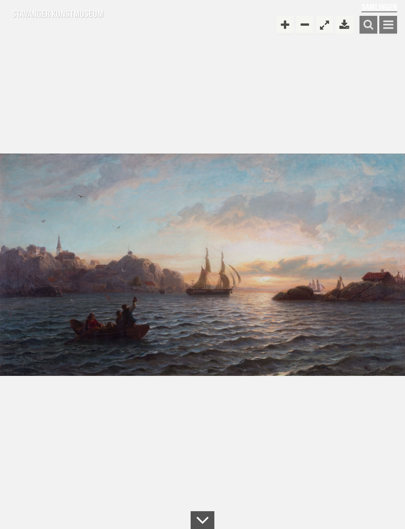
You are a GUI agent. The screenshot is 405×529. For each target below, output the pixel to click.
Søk (368, 25)
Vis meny (388, 25)
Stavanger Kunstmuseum (57, 14)
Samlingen (379, 6)
